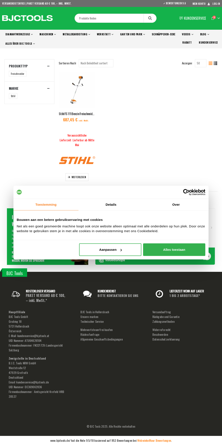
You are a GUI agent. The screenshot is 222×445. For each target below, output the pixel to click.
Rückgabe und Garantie (166, 316)
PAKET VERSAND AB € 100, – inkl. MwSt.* (45, 298)
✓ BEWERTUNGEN (176, 3)
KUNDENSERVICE (208, 42)
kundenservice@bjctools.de (32, 382)
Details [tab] (111, 204)
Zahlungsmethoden (163, 321)
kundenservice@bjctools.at (33, 335)
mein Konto (199, 3)
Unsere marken (89, 316)
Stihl (13, 96)
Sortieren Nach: (68, 63)
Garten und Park (131, 34)
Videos (186, 34)
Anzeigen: (187, 63)
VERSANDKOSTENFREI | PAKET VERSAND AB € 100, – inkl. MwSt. (37, 3)
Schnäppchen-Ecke (163, 34)
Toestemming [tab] (46, 204)
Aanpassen (110, 249)
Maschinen (46, 34)
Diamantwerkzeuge (17, 34)
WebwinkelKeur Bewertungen (154, 440)
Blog (203, 34)
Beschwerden (160, 334)
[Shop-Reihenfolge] (96, 63)
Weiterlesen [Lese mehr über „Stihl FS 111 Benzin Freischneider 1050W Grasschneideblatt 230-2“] (79, 177)
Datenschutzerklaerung (166, 339)
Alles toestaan (174, 249)
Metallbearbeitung (75, 34)
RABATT (187, 42)
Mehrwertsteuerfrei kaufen (96, 329)
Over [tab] (176, 204)
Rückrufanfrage (89, 334)
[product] (77, 90)
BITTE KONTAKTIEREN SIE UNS (118, 295)
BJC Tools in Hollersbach (94, 312)
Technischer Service (92, 321)
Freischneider (17, 73)
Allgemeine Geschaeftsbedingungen (101, 339)
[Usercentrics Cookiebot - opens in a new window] (186, 192)
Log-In (213, 3)
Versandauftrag (161, 312)
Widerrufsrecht (161, 329)
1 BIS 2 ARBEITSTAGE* (185, 295)
